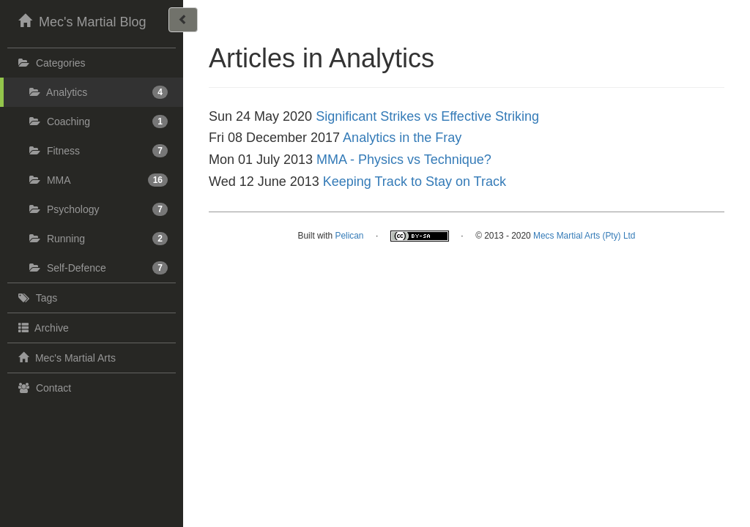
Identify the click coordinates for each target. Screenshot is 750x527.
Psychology (98, 209)
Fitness (98, 151)
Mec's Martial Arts (65, 357)
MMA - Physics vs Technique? (403, 159)
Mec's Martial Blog (80, 20)
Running (98, 238)
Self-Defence (98, 268)
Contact (43, 388)
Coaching (98, 121)
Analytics (98, 92)
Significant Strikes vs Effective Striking (427, 116)
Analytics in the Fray (402, 137)
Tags (36, 298)
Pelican (349, 236)
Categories (50, 63)
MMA (98, 180)
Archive (42, 327)
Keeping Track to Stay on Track (414, 181)
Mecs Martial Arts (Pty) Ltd (584, 236)
